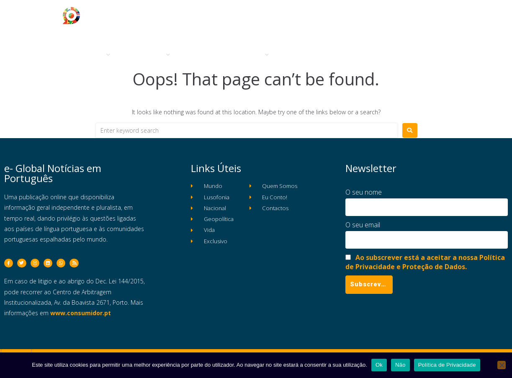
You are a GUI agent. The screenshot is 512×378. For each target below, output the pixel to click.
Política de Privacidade (447, 365)
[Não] (501, 365)
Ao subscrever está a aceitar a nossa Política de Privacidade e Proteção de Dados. (425, 262)
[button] (95, 55)
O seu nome (363, 192)
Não (400, 365)
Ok (379, 365)
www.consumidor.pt (80, 317)
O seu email (362, 224)
